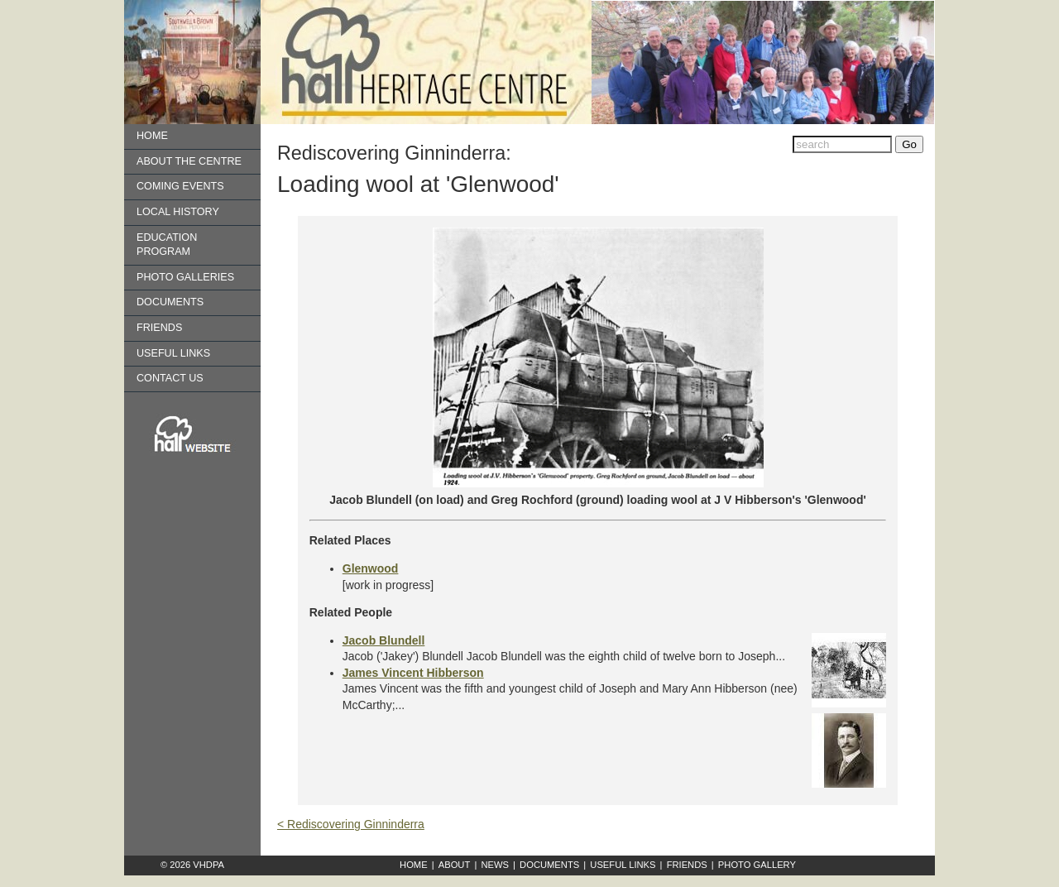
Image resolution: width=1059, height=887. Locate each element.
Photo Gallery (757, 865)
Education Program (167, 245)
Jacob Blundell (384, 640)
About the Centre (189, 161)
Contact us (170, 378)
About (454, 865)
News (495, 865)
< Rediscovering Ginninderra (350, 824)
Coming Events (180, 186)
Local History (178, 212)
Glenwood (371, 568)
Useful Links (173, 353)
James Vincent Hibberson (413, 672)
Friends (159, 327)
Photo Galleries (185, 277)
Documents (170, 302)
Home (152, 135)
